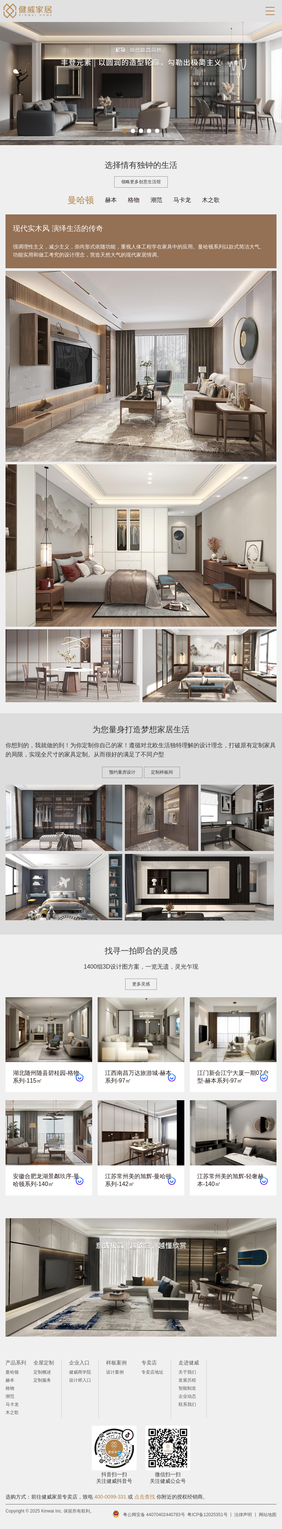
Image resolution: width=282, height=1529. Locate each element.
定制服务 (42, 1380)
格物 (134, 200)
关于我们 (187, 1372)
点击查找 (144, 1497)
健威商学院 (80, 1372)
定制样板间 (162, 772)
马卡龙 (182, 200)
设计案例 (115, 1372)
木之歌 (211, 200)
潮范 (156, 200)
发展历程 (187, 1380)
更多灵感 (141, 984)
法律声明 (243, 1514)
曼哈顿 (81, 200)
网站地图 (267, 1514)
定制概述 (42, 1372)
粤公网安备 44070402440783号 (154, 1514)
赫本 (111, 200)
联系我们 (187, 1404)
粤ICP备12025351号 (207, 1514)
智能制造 (187, 1388)
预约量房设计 (122, 772)
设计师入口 (80, 1380)
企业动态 (187, 1396)
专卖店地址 (152, 1372)
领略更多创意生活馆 (141, 182)
